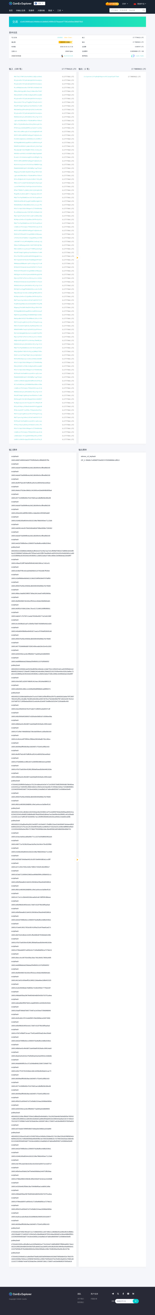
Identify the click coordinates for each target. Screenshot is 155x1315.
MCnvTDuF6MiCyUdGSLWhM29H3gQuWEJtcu (28, 256)
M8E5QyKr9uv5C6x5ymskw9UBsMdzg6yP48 (28, 274)
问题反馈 (94, 1299)
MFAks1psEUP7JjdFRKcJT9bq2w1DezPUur (28, 410)
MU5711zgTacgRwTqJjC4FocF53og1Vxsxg (28, 322)
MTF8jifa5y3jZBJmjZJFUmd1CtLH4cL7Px (28, 425)
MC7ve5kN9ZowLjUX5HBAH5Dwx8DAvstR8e (28, 384)
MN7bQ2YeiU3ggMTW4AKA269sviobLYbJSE (28, 289)
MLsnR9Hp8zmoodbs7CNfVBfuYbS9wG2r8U (28, 88)
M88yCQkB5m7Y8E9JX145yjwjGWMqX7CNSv (28, 351)
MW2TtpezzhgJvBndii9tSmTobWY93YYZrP (28, 300)
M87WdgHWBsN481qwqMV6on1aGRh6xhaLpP (28, 143)
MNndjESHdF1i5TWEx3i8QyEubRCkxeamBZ (28, 95)
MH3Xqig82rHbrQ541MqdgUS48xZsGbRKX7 (28, 399)
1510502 (60, 37)
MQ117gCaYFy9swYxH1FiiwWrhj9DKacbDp (28, 216)
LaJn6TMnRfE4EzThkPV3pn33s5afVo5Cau (28, 186)
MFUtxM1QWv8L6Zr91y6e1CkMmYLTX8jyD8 (28, 179)
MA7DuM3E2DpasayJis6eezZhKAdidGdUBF (28, 359)
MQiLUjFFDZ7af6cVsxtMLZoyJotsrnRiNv (28, 278)
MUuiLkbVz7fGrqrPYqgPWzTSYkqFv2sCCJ (28, 102)
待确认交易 (20, 10)
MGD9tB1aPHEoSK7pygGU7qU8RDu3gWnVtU (28, 201)
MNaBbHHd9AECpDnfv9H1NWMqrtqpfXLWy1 (28, 168)
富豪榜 (31, 10)
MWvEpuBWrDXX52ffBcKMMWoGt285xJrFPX (28, 318)
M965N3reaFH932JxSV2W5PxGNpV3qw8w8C (28, 153)
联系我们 (81, 1302)
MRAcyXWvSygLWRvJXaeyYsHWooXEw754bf (28, 91)
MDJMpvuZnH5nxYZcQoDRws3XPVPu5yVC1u (28, 219)
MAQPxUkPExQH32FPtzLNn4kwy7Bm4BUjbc (28, 340)
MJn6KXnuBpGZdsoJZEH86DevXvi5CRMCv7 (28, 139)
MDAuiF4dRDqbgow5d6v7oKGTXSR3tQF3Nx (28, 245)
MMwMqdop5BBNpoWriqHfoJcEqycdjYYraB (28, 263)
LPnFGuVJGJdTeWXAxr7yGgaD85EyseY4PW (28, 238)
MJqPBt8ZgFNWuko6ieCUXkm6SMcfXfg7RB (28, 304)
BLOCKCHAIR (67, 56)
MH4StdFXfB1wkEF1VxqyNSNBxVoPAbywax (28, 234)
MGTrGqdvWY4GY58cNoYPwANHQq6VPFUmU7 (28, 260)
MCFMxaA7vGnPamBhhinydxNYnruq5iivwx (28, 373)
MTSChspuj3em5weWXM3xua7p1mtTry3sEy (28, 128)
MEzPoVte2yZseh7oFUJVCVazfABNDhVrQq (28, 164)
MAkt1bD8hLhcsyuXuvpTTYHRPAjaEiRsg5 (28, 249)
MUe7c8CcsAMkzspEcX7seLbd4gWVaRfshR (28, 132)
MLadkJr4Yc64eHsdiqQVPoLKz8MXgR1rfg (28, 157)
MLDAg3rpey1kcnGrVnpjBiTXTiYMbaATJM (28, 403)
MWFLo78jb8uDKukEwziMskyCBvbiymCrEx (28, 124)
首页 (11, 10)
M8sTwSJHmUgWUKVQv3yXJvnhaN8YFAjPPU (28, 333)
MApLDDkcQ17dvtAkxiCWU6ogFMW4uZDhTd (28, 293)
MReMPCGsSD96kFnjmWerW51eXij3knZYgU (28, 146)
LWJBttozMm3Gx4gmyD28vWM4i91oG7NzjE (28, 381)
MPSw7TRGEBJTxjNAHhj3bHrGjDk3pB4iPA (28, 190)
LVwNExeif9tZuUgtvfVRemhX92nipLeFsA (28, 227)
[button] (138, 3)
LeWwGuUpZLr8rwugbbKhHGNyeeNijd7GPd (28, 436)
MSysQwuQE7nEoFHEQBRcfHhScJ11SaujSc (28, 150)
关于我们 (81, 1299)
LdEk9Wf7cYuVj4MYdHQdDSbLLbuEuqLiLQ (28, 241)
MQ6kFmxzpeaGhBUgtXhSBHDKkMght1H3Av (28, 315)
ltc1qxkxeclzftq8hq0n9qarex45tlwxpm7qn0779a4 (101, 77)
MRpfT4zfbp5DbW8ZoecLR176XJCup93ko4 (28, 197)
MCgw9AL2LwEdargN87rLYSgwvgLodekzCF (28, 194)
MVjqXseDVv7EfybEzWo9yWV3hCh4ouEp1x (28, 80)
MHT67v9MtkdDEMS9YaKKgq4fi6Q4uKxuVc (28, 135)
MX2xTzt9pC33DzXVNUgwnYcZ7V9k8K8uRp (28, 208)
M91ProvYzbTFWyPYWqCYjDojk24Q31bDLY (28, 355)
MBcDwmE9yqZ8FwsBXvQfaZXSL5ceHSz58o (28, 110)
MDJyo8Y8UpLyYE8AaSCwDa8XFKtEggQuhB (28, 406)
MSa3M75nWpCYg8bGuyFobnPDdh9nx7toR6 (28, 106)
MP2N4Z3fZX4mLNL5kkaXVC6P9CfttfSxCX (28, 267)
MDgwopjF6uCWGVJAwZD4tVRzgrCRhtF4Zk (28, 172)
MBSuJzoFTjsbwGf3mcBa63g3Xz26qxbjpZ (28, 183)
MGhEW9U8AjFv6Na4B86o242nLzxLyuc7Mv (28, 205)
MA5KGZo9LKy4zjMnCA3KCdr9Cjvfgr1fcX (28, 117)
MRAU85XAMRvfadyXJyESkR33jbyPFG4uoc (28, 329)
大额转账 (41, 10)
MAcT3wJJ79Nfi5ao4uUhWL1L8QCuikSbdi (28, 77)
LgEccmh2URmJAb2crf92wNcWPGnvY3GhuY (28, 121)
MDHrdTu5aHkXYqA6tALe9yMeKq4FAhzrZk (28, 326)
